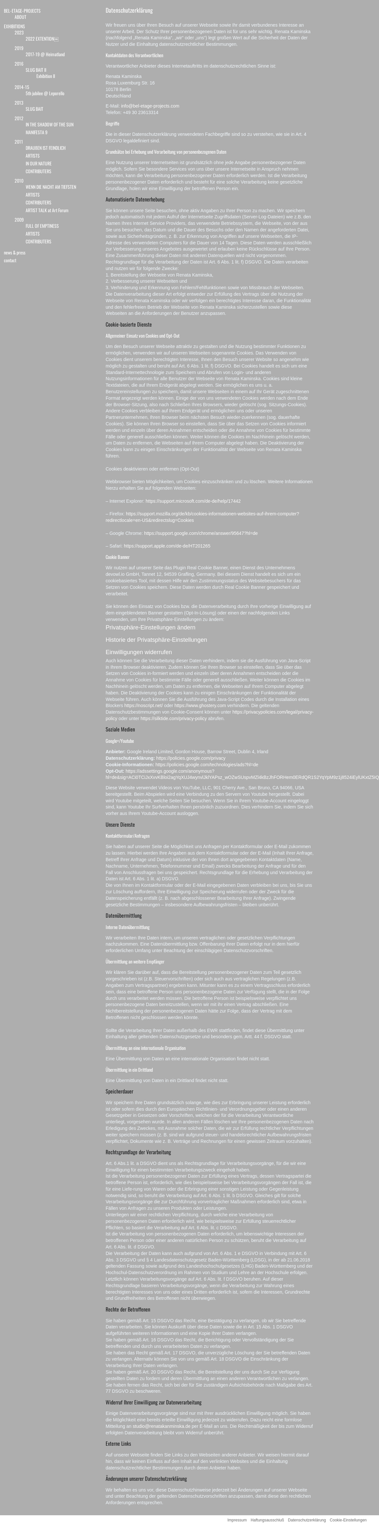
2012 (19, 118)
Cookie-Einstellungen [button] (348, 1520)
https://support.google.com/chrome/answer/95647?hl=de (201, 533)
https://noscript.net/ (143, 705)
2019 (19, 48)
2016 (19, 63)
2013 (19, 102)
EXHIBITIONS (14, 26)
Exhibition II (45, 75)
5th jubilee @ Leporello (45, 93)
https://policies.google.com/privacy (191, 758)
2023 (19, 32)
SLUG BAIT (34, 108)
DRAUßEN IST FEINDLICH (46, 147)
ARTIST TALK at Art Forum (47, 210)
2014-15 (22, 87)
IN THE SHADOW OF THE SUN (49, 124)
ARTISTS (33, 155)
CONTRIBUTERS (38, 171)
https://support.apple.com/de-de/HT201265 (167, 546)
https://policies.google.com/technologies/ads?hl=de (206, 764)
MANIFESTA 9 (36, 132)
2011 (19, 141)
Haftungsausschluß (267, 1520)
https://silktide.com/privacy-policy (173, 718)
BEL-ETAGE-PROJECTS (22, 10)
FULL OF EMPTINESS (42, 225)
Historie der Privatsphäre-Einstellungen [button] (156, 640)
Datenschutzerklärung (129, 10)
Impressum (237, 1520)
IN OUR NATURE (39, 163)
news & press (14, 252)
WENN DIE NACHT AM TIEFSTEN (51, 186)
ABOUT (20, 16)
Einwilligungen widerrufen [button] (139, 652)
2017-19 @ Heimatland (45, 54)
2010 (19, 180)
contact (10, 260)
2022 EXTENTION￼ (42, 38)
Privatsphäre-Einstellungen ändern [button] (150, 627)
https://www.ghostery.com (200, 705)
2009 (19, 219)
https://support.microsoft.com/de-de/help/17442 (193, 501)
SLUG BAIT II (36, 69)
